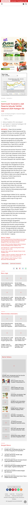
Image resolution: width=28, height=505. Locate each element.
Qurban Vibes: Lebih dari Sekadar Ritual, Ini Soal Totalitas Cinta (13, 251)
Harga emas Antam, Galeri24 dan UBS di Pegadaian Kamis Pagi (18, 436)
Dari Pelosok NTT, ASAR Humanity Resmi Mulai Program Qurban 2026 (12, 248)
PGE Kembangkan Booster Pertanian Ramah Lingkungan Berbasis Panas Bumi (15, 460)
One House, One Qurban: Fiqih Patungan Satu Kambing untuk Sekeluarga (18, 395)
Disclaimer (7, 495)
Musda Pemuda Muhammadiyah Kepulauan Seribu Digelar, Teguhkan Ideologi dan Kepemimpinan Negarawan (15, 466)
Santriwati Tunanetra (15, 263)
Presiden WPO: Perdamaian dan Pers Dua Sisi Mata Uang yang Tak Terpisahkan (13, 376)
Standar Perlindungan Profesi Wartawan (14, 497)
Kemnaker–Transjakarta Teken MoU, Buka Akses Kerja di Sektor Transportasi (18, 415)
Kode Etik (12, 494)
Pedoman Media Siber (17, 495)
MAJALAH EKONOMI (17, 501)
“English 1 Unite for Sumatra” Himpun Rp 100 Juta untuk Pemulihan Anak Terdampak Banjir (13, 255)
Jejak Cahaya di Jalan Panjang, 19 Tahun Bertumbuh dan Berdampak (11, 258)
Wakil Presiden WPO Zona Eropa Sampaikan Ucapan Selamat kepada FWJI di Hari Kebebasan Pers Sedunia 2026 (18, 388)
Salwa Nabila (5, 263)
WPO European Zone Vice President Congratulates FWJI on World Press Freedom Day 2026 (18, 381)
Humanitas (3, 101)
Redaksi (5, 118)
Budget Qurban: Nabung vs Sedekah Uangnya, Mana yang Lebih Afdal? (17, 408)
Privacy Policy (19, 494)
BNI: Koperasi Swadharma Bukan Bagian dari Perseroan (14, 471)
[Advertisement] (14, 20)
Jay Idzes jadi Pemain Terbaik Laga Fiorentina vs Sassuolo (13, 455)
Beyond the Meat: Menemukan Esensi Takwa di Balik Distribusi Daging (15, 476)
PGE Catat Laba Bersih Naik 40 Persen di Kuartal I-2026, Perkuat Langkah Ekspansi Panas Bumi (18, 429)
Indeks (6, 494)
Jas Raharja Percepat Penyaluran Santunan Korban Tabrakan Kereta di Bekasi (18, 422)
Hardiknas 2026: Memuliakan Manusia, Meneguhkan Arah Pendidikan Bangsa (18, 402)
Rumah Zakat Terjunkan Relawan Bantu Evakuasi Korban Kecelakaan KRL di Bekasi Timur (13, 244)
